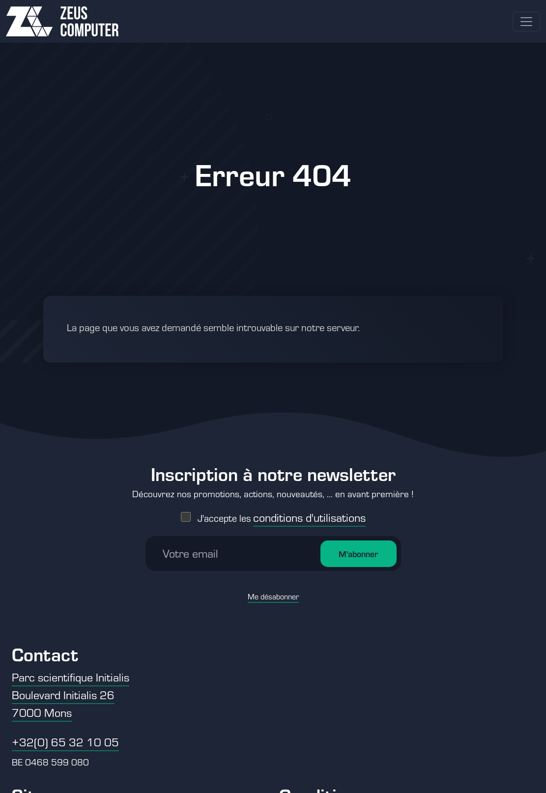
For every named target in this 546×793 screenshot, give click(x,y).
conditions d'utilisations (309, 484)
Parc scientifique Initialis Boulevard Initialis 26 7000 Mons (70, 694)
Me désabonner (273, 563)
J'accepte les (282, 484)
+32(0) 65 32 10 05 (65, 742)
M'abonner (358, 520)
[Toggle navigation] (526, 21)
